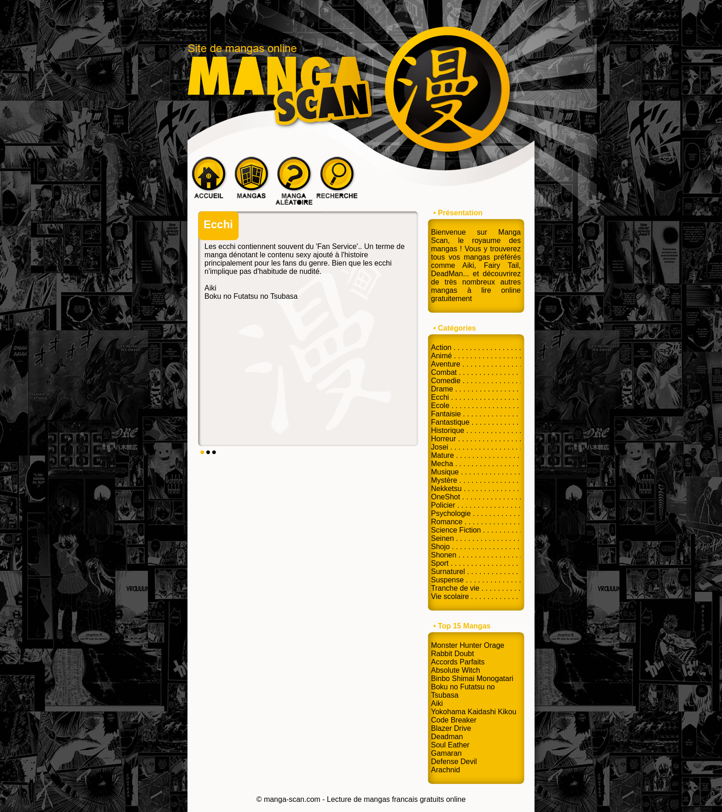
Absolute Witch (455, 670)
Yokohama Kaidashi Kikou (473, 712)
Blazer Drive (451, 728)
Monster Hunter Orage (467, 645)
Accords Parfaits (457, 662)
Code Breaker (454, 720)
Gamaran (446, 753)
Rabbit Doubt (452, 654)
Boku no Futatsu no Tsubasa (251, 296)
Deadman (447, 737)
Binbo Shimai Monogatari (472, 678)
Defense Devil (454, 761)
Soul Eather (450, 745)
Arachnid (445, 770)
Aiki (210, 288)
